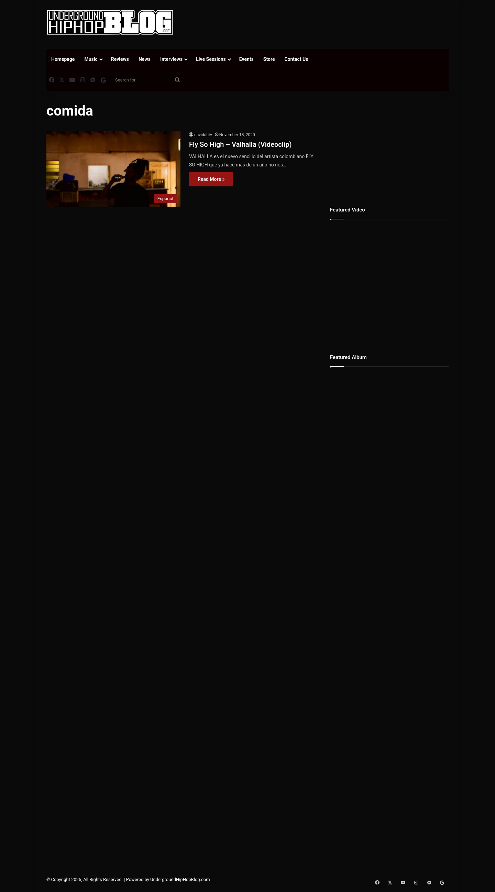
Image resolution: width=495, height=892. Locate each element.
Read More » (211, 179)
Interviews (171, 59)
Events (246, 59)
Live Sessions (211, 59)
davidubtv (203, 134)
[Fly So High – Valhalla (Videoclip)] (113, 169)
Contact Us (296, 59)
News (145, 59)
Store (269, 59)
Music (90, 59)
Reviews (120, 59)
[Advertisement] (316, 22)
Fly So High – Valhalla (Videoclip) (240, 144)
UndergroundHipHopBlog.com (180, 879)
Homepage (63, 59)
